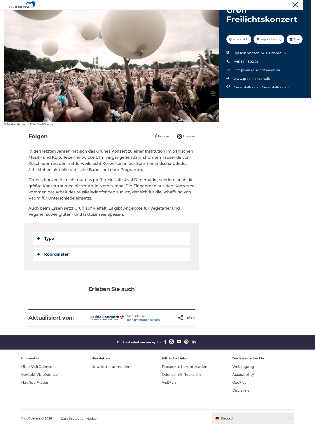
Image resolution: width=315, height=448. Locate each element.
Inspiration (206, 14)
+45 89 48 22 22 (246, 82)
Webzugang (243, 388)
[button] (160, 338)
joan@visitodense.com (129, 340)
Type (45, 259)
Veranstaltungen (147, 14)
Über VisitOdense (37, 388)
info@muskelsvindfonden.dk (257, 91)
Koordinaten (53, 275)
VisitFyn (169, 403)
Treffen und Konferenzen (294, 4)
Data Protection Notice (79, 439)
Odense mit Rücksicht (181, 395)
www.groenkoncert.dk (252, 100)
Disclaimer (241, 411)
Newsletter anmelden (111, 388)
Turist (240, 4)
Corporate (267, 4)
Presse (252, 4)
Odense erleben (113, 14)
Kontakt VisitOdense (40, 395)
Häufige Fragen (36, 403)
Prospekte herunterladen (185, 388)
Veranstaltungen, (248, 108)
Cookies (239, 403)
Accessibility (243, 395)
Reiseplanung (178, 14)
